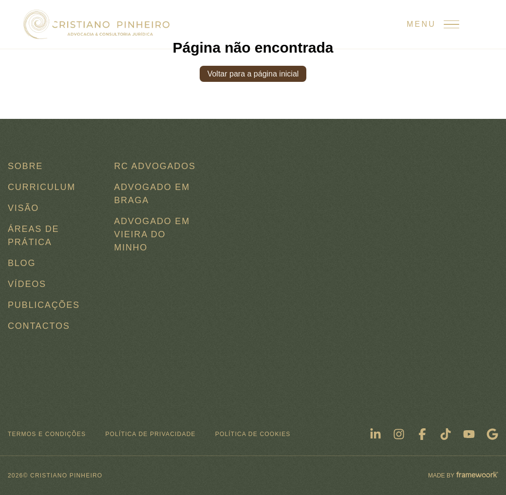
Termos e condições (47, 434)
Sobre (25, 166)
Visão (23, 208)
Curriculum (41, 187)
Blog (22, 263)
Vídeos (27, 284)
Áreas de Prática (33, 235)
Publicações (44, 305)
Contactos (39, 326)
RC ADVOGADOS (155, 166)
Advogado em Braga (152, 193)
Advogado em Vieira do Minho (152, 234)
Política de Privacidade (150, 434)
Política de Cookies (253, 434)
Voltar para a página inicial (253, 74)
